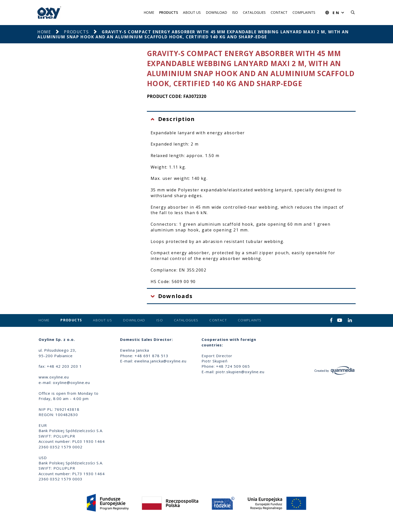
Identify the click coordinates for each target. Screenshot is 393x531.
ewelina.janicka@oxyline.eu (160, 360)
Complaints (303, 12)
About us (192, 12)
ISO (235, 12)
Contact (279, 12)
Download (216, 12)
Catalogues (254, 12)
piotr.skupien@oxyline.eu (240, 371)
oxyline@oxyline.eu (71, 382)
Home (149, 12)
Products (168, 12)
